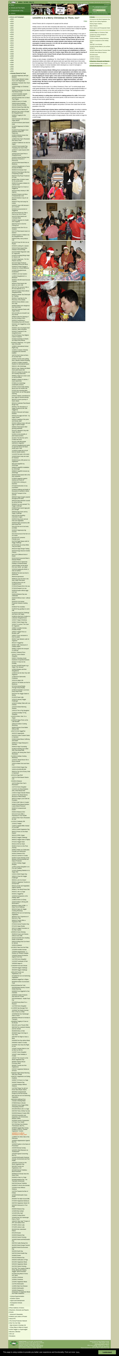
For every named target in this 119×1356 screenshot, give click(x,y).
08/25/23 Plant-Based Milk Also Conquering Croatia (20, 172)
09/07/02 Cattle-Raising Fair (20, 1243)
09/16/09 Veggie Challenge (19, 970)
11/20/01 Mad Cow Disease (19, 1286)
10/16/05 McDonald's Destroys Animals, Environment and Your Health (21, 1159)
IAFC (38, 1347)
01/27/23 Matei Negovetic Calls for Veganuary (20, 252)
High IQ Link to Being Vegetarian (98, 21)
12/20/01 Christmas (17, 1279)
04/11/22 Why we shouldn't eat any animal (20, 313)
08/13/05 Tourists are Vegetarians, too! (18, 1167)
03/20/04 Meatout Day (18, 1209)
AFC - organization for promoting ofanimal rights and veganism (99, 7)
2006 (12, 60)
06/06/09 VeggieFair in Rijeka (20, 979)
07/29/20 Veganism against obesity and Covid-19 (19, 479)
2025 (12, 19)
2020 (12, 30)
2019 (12, 32)
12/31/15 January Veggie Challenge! (19, 700)
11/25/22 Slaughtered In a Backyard (19, 276)
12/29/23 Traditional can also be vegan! (21, 143)
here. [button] (78, 1352)
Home (12, 5)
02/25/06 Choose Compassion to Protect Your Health (20, 1121)
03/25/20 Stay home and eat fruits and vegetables (20, 519)
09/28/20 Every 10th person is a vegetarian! (21, 460)
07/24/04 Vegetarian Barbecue (20, 1201)
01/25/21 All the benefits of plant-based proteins (19, 434)
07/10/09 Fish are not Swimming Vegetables (21, 976)
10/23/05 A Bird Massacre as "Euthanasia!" (20, 1150)
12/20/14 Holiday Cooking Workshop (19, 756)
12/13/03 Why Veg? (17, 1213)
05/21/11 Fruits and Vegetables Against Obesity (20, 886)
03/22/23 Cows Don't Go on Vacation (19, 228)
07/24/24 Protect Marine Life (20, 109)
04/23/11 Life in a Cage (18, 891)
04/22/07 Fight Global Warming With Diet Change (20, 1073)
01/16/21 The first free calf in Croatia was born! (20, 438)
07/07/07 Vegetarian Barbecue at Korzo (20, 1069)
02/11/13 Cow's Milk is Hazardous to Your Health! (19, 814)
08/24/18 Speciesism (18, 576)
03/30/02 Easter (16, 1255)
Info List (103, 2)
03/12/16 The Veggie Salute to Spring (20, 694)
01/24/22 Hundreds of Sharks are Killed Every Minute (20, 339)
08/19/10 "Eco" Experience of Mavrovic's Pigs (20, 917)
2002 (12, 69)
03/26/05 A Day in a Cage (19, 1177)
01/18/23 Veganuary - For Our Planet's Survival (20, 259)
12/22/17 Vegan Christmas (19, 620)
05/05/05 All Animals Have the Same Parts (20, 1174)
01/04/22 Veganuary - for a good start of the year (21, 343)
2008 (12, 56)
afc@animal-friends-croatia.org (102, 1344)
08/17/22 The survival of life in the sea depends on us (20, 287)
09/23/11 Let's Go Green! (19, 880)
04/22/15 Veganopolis (18, 733)
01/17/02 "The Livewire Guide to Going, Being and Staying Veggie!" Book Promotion (21, 1270)
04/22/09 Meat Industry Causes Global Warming (21, 988)
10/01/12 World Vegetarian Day (21, 829)
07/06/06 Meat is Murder (19, 1103)
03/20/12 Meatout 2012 (18, 853)
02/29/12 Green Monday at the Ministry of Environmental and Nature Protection (20, 859)
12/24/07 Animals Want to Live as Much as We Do (20, 1049)
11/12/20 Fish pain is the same (20, 454)
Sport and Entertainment (17, 1300)
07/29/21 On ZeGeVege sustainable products (18, 383)
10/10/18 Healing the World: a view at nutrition (20, 570)
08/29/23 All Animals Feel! (19, 170)
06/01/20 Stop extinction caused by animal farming (21, 501)
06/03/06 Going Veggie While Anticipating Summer (20, 1105)
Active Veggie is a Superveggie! (18, 1329)
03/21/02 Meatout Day (18, 1257)
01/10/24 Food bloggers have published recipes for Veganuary (20, 131)
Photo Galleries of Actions (17, 1308)
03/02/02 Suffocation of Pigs (20, 1259)
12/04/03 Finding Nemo (18, 1215)
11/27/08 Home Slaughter (19, 1006)
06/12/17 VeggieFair (17, 643)
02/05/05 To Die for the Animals (21, 1185)
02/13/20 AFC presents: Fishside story (18, 538)
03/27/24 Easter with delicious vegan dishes (20, 119)
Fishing (76, 2)
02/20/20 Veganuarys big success (19, 530)
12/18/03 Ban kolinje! (18, 1211)
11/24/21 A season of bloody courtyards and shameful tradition (20, 351)
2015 (12, 41)
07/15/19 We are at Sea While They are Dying (20, 545)
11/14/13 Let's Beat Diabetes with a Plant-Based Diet (20, 789)
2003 (12, 67)
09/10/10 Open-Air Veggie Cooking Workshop (19, 909)
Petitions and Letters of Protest (18, 1316)
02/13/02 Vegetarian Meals (19, 1262)
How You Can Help (15, 1323)
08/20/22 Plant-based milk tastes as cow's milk (19, 284)
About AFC (13, 1318)
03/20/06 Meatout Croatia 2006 (20, 1113)
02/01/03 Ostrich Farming (19, 1237)
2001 (12, 71)
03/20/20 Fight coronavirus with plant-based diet (21, 523)
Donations (107, 2)
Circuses (67, 2)
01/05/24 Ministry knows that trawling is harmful (20, 135)
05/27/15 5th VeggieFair (18, 731)
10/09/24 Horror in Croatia (19, 101)
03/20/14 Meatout (17, 781)
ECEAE (34, 1347)
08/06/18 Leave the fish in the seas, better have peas (20, 579)
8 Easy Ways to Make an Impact (19, 1327)
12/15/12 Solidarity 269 (18, 821)
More (85, 21)
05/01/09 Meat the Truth (18, 985)
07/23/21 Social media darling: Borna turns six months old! (20, 387)
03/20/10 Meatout (17, 945)
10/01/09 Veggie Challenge (19, 968)
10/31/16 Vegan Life (17, 680)
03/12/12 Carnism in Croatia (20, 855)
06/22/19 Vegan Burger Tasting (20, 548)
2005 (12, 62)
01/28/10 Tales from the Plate (20, 947)
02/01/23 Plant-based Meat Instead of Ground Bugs (19, 248)
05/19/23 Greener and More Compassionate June (20, 195)
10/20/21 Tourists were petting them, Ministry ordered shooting (21, 359)
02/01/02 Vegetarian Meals (19, 1264)
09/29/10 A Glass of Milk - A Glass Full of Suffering (19, 906)
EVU (20, 1347)
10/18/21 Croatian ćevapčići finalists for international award (20, 363)
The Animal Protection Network (18, 1321)
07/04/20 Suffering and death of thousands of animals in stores (21, 490)
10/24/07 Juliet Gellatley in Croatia (19, 1055)
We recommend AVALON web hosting (100, 13)
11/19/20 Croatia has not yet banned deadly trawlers (20, 451)
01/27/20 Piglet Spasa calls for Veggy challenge (20, 542)
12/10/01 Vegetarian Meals (19, 1281)
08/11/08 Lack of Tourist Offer (20, 1025)
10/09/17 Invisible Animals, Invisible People (19, 628)
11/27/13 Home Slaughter (19, 787)
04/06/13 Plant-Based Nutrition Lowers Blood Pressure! (20, 805)
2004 (12, 64)
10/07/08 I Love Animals (96, 44)
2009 (12, 54)
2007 (12, 58)
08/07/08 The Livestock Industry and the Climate (21, 1027)
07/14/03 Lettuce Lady (18, 1227)
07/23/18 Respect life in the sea (21, 586)
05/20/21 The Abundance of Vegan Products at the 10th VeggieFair (19, 408)
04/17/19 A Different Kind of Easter (19, 555)
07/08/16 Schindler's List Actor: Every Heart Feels (20, 690)
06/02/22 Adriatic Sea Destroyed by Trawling (21, 295)
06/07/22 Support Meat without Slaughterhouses (20, 291)
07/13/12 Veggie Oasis (18, 842)
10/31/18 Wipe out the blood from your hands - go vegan (20, 566)
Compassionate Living (17, 10)
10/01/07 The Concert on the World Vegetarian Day (20, 1058)
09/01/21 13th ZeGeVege (19, 366)
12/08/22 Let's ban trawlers (19, 274)
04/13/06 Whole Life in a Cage (20, 1109)
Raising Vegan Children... (96, 23)
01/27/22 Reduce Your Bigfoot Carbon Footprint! (20, 335)
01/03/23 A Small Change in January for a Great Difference (20, 267)
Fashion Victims (15, 1298)
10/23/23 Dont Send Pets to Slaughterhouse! (19, 154)
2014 (12, 43)
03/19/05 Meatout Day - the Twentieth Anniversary (19, 1180)
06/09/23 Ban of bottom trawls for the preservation (20, 180)
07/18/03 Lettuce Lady (18, 1225)
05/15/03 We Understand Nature (19, 1230)
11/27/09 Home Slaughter (19, 959)
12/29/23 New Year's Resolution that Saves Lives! (21, 139)
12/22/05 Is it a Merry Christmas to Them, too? (19, 1133)
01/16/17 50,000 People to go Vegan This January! (20, 666)
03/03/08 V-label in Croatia (19, 1042)
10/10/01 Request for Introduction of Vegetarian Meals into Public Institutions (21, 1292)
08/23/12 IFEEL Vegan (18, 835)
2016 (12, 38)
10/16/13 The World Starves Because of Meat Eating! (20, 795)
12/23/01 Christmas (17, 1277)
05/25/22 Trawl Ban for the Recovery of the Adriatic (19, 298)
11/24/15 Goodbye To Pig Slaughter (19, 713)
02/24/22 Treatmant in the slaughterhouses (19, 332)
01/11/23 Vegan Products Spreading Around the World (20, 263)
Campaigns (91, 2)
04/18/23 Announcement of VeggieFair (19, 209)
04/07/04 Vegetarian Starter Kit (20, 1203)
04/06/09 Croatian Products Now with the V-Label (19, 995)
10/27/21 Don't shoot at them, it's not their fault (20, 355)
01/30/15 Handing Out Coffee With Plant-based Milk (20, 749)
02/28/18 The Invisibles (18, 607)
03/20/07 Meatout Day (18, 1082)
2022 (12, 26)
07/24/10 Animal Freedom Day (20, 924)
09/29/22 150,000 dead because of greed (21, 280)
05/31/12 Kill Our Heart (18, 844)
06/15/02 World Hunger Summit (21, 1245)
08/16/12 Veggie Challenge (19, 837)
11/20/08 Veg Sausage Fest (20, 1008)
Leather (62, 2)
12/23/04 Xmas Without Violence (98, 52)
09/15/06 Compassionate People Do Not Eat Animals (19, 1092)
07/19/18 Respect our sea (19, 588)
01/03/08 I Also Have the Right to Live (20, 1045)
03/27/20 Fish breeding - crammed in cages (19, 516)
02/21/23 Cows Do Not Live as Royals (20, 243)
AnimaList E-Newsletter (16, 1314)
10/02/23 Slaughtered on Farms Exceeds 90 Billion (21, 167)
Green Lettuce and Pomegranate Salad (100, 28)
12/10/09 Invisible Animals (19, 949)
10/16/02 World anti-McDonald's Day (21, 1240)
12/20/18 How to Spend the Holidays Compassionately (19, 562)
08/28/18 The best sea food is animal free (20, 573)
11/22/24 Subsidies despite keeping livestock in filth (19, 94)
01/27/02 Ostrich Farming (19, 1266)
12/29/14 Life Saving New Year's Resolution (21, 753)
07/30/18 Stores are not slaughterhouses (18, 583)
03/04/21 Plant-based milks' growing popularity (19, 427)
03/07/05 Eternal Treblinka (19, 1183)
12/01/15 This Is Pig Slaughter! (20, 710)
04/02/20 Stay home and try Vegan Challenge (19, 512)
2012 (12, 47)
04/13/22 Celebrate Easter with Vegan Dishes (20, 310)
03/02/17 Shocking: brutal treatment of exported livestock (20, 658)
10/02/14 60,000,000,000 (19, 769)
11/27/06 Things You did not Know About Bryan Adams (20, 1088)
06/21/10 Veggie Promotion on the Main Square (20, 929)
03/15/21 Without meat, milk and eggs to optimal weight (21, 423)
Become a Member (15, 1331)
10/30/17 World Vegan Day (19, 622)
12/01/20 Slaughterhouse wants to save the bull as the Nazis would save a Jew (21, 447)
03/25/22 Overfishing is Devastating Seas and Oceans (20, 321)
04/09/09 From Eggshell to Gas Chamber (20, 991)
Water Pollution (94, 25)
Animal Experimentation (17, 1296)
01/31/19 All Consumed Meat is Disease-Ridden (20, 558)
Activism (13, 13)
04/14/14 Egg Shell (17, 775)
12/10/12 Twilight (16, 823)
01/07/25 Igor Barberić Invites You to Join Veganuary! (20, 79)
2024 (12, 21)
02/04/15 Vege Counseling (19, 746)
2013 (12, 45)
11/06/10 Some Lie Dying (19, 899)
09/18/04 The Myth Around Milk (20, 1198)
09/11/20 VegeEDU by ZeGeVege (18, 464)
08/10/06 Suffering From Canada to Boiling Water (19, 1100)
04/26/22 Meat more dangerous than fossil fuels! (21, 306)
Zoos (70, 2)
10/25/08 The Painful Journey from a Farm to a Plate (20, 1011)
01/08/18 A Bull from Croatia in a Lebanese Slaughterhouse (21, 617)
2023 (12, 23)
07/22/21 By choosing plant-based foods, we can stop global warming (21, 392)
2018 (12, 34)
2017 (12, 36)
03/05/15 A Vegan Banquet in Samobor (20, 743)
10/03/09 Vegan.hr (17, 963)
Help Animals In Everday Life (18, 1325)
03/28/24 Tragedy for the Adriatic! (19, 116)
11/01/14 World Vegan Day (19, 767)
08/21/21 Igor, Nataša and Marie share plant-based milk (21, 369)
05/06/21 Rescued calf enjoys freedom (20, 412)
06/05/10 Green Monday (19, 932)
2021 (12, 28)
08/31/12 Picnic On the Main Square (20, 832)
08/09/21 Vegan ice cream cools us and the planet (21, 376)
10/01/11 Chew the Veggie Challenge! (19, 877)
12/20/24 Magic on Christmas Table (99, 32)
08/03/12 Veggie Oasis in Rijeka (21, 839)
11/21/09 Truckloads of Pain (20, 961)
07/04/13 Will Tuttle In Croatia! (20, 802)
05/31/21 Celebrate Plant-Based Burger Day (21, 403)
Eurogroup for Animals (26, 1347)
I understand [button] (107, 1352)
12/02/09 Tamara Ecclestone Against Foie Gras (20, 956)
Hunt (73, 2)
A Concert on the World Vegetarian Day (100, 19)
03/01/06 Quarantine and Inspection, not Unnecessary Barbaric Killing (20, 1117)
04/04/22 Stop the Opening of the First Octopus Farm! (20, 317)
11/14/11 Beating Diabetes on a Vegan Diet (21, 871)
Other (12, 1305)
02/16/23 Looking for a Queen (20, 246)
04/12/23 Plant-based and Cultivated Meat (19, 217)
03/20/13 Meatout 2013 (18, 812)
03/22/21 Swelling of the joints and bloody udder (20, 420)
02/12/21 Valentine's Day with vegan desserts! (20, 431)
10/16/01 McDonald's (18, 1288)
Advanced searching (102, 11)
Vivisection (55, 2)
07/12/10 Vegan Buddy (18, 926)
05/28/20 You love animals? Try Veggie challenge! (21, 505)
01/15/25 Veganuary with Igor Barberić (20, 76)
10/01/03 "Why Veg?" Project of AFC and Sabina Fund (21, 1221)
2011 (12, 49)
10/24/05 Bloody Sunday (19, 1148)
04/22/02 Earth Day (17, 1251)
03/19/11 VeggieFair (17, 894)
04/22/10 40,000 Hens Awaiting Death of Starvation (20, 938)
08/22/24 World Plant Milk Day (20, 107)
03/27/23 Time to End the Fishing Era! (19, 224)
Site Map (95, 11)
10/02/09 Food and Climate (19, 965)
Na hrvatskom (107, 4)
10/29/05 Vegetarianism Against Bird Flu (21, 1141)
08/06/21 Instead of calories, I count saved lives (20, 380)
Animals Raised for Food (18, 73)
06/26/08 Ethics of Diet (18, 1031)
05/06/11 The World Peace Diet (21, 889)
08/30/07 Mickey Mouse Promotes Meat (18, 1062)
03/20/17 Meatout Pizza (18, 652)
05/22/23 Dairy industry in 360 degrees (20, 191)
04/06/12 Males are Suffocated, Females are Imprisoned (21, 850)
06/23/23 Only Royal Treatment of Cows (20, 176)
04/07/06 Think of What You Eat (21, 1111)
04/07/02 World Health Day (19, 1253)
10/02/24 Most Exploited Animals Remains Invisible (19, 104)
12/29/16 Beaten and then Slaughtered (19, 670)
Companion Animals (83, 2)
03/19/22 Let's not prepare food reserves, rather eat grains (20, 328)
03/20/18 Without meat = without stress (21, 598)
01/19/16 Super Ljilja (17, 697)
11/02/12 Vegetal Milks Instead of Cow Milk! (20, 826)
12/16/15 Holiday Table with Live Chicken (21, 703)
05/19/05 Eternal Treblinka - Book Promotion (19, 1170)
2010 (12, 51)
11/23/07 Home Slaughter (19, 1052)
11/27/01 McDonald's (18, 1284)
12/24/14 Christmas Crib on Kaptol (98, 63)
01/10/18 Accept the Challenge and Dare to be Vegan (20, 613)
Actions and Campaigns (17, 17)
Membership (97, 2)
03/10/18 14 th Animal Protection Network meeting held (19, 603)
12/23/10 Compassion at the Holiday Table (20, 896)
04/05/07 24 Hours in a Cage (20, 1080)
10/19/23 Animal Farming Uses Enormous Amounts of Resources (20, 159)
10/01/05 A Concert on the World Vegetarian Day (19, 1163)
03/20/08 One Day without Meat (21, 1040)
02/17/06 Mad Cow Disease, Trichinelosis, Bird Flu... (20, 1124)
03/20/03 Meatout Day (18, 1235)
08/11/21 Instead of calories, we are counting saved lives (21, 372)
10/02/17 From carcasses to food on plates (20, 636)
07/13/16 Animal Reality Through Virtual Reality (18, 686)
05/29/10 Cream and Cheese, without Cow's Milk (20, 934)
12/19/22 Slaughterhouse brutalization (19, 271)
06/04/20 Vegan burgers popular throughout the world (21, 497)
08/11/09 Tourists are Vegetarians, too (18, 972)
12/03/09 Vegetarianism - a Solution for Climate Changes (20, 952)
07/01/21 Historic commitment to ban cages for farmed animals (21, 396)
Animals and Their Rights (18, 8)
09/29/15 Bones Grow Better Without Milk (20, 728)
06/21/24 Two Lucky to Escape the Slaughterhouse (20, 112)
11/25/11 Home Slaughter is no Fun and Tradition (20, 867)
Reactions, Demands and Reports (19, 1310)
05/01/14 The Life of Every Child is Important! (21, 772)
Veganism (50, 2)
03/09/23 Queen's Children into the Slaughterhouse (20, 235)
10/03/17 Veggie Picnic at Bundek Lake (19, 632)
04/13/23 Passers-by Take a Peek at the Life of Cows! (20, 213)
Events (12, 1312)
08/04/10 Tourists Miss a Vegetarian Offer (19, 921)
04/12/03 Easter (16, 1233)
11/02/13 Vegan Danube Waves (21, 793)
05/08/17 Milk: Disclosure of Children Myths (19, 645)
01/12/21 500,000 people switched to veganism (19, 442)
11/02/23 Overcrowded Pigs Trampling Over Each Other (20, 147)
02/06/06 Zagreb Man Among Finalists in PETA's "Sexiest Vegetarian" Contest (20, 1129)
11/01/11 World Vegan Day (19, 874)
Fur (59, 2)
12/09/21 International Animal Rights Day (20, 347)
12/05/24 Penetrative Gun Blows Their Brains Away (21, 91)
